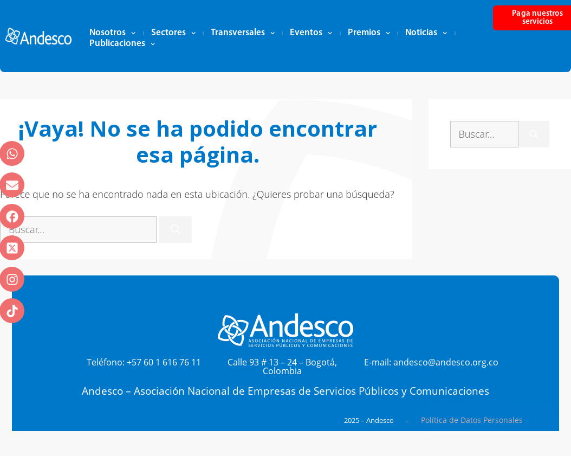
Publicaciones (122, 43)
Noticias (426, 33)
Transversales (243, 33)
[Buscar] (175, 229)
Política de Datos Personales (472, 420)
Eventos (311, 33)
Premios (369, 33)
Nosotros (112, 33)
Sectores (173, 33)
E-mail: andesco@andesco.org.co (431, 362)
